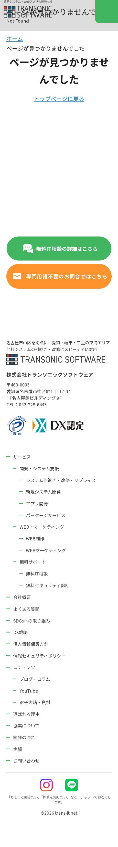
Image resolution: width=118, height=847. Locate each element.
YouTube (29, 690)
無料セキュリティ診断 (48, 585)
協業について (26, 725)
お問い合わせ (26, 760)
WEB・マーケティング (42, 526)
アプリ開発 (37, 503)
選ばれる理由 (26, 714)
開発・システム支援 (39, 468)
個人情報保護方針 (30, 644)
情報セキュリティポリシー (39, 655)
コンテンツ (24, 667)
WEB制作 (35, 538)
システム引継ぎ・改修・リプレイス (61, 480)
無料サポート (33, 562)
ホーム (14, 38)
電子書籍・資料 (35, 702)
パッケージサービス (45, 515)
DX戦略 (20, 632)
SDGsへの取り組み (31, 620)
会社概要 (22, 597)
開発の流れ (24, 737)
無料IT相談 (37, 573)
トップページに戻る (59, 98)
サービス (22, 456)
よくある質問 (26, 609)
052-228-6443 (33, 404)
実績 (17, 749)
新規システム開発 (43, 491)
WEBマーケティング (46, 550)
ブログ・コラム (35, 679)
